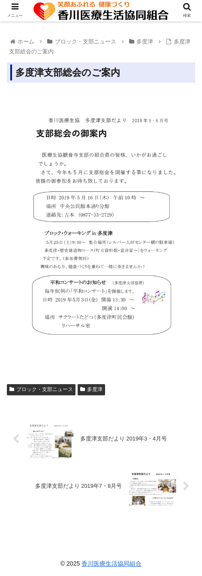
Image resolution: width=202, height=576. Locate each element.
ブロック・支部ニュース (41, 389)
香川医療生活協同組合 (111, 563)
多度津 (91, 389)
